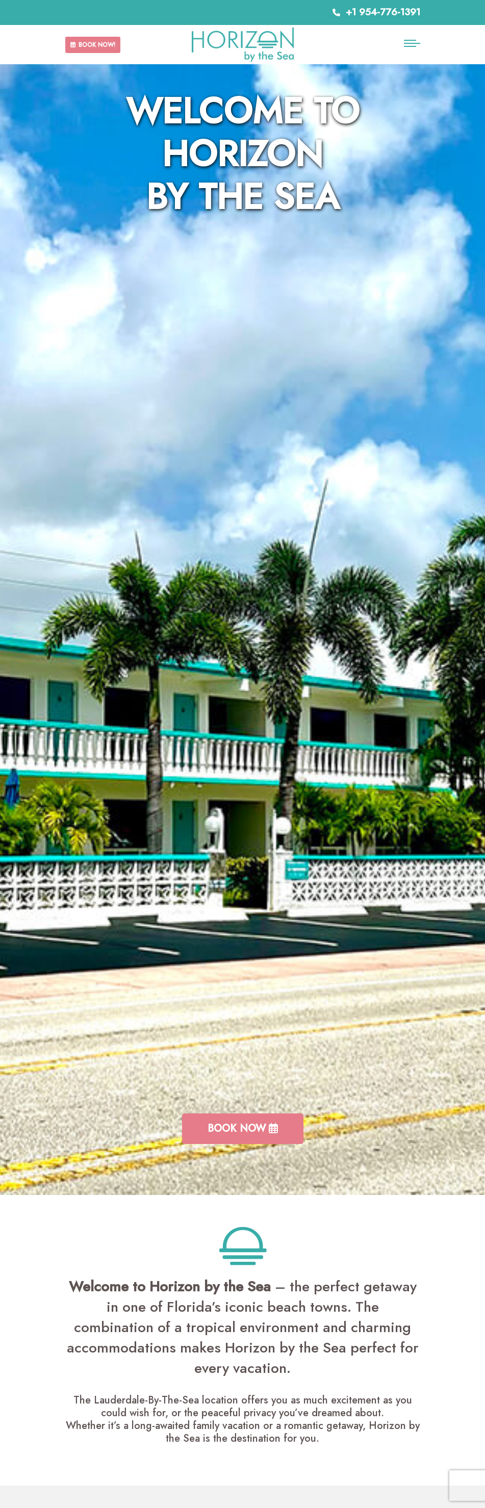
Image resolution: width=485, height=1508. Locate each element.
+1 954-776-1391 (376, 12)
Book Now (243, 1128)
